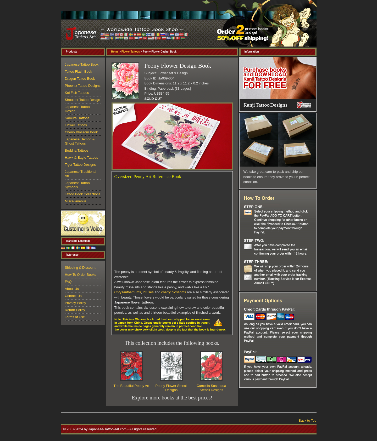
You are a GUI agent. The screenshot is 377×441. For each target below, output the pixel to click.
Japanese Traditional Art (80, 174)
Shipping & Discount (80, 268)
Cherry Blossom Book (81, 132)
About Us (72, 289)
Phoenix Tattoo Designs (83, 86)
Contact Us (73, 296)
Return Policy (75, 310)
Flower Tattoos (130, 51)
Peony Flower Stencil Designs (171, 388)
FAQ (68, 282)
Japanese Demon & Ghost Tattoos (80, 141)
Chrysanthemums (127, 292)
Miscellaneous (75, 201)
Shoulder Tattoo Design (82, 100)
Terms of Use (75, 317)
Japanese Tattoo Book (81, 64)
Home (115, 51)
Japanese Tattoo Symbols (77, 185)
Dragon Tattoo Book (80, 79)
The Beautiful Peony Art (131, 386)
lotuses (148, 292)
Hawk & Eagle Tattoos (81, 157)
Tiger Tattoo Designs (80, 165)
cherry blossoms (173, 292)
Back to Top (308, 420)
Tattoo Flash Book (78, 71)
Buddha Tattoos (76, 150)
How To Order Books (80, 275)
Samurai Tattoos (77, 118)
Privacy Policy (75, 303)
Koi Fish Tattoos (77, 93)
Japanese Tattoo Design (77, 109)
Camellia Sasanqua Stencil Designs (211, 388)
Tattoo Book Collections (83, 194)
